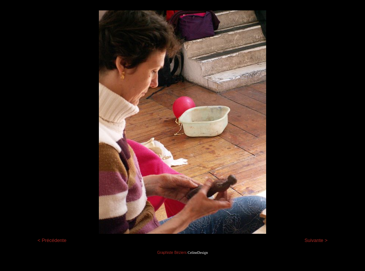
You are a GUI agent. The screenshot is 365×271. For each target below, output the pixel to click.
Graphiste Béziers (172, 253)
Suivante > (315, 240)
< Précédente (52, 240)
